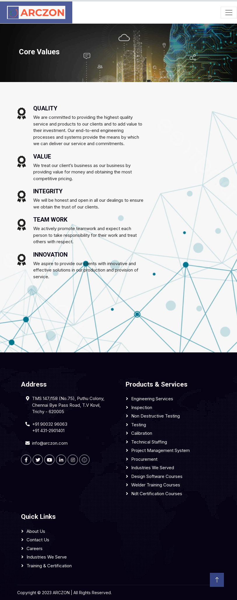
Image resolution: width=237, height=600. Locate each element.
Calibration (141, 433)
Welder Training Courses (155, 485)
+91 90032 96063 (49, 424)
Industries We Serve (47, 557)
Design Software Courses (156, 476)
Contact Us (38, 539)
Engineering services (152, 398)
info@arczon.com (50, 443)
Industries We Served (152, 467)
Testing (138, 424)
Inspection (141, 407)
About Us (36, 531)
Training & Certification (49, 565)
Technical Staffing (149, 442)
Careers (35, 548)
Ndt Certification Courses (156, 493)
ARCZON (61, 592)
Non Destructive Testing (155, 416)
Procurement (144, 459)
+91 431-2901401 (48, 430)
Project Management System (160, 450)
